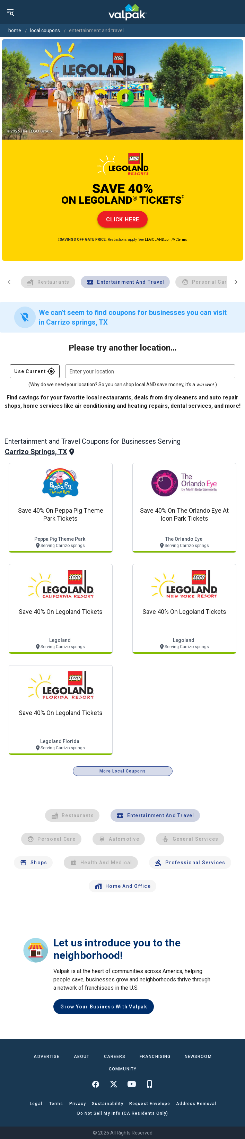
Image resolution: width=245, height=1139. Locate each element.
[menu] (10, 12)
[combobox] (150, 371)
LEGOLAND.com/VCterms (166, 239)
